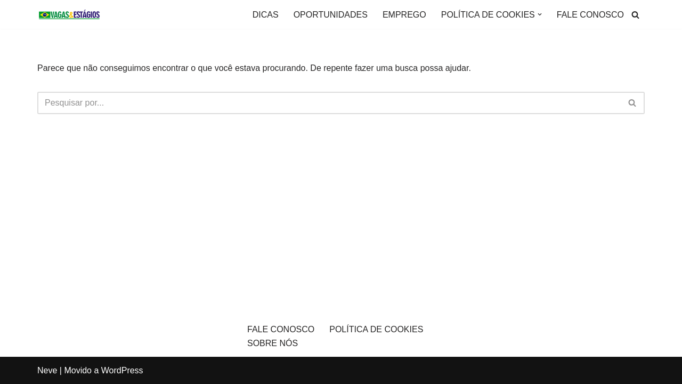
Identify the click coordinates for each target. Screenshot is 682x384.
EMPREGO (404, 14)
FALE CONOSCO (590, 14)
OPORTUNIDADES (331, 14)
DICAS (266, 14)
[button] (540, 14)
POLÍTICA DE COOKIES (376, 329)
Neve (47, 370)
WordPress (122, 370)
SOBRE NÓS (272, 343)
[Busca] (635, 15)
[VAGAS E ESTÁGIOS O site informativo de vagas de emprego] (69, 14)
